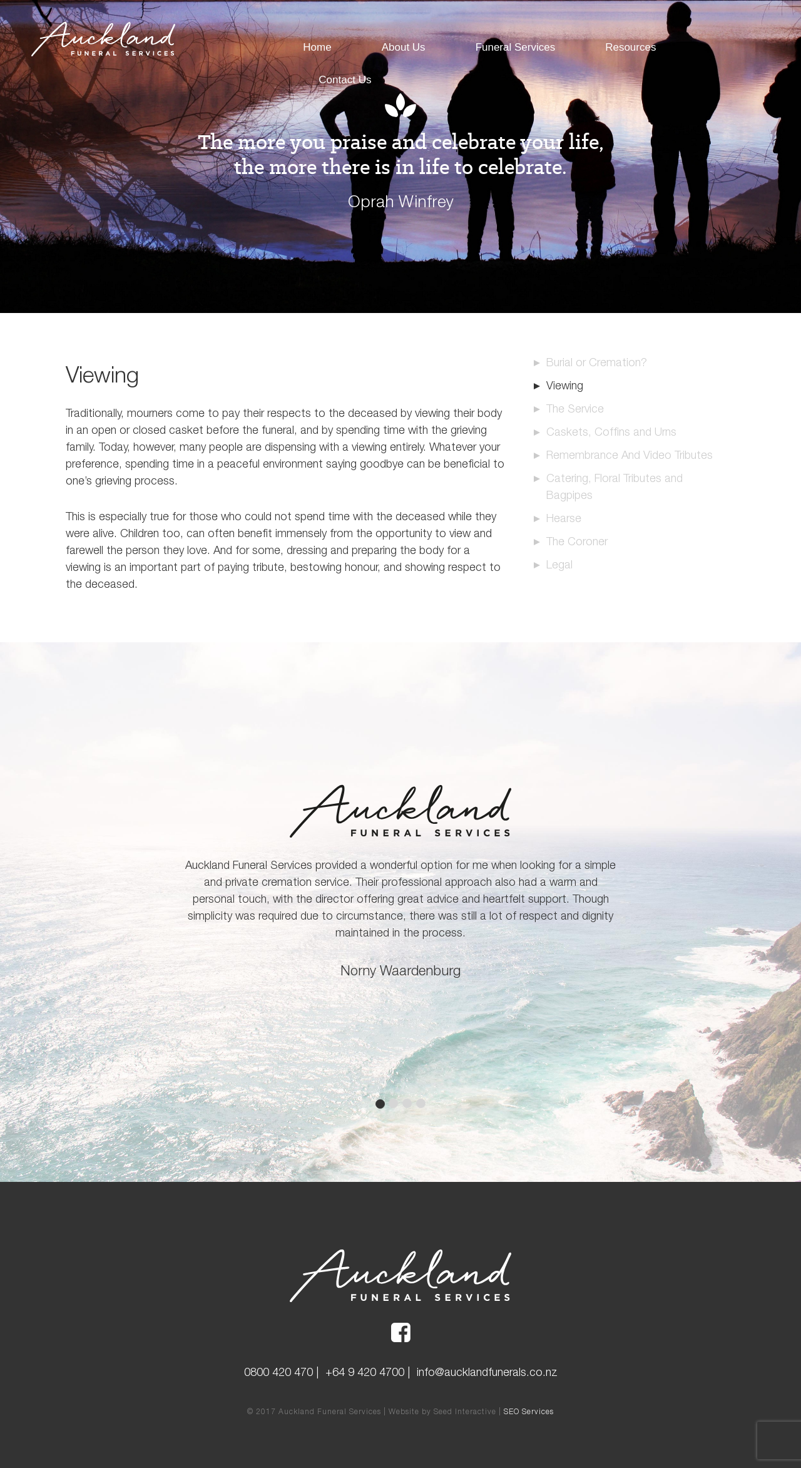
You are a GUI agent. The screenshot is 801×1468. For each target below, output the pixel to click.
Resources (630, 47)
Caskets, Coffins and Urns (611, 431)
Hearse (563, 518)
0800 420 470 (278, 1371)
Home (317, 47)
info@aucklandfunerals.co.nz (487, 1371)
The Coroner (577, 541)
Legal (559, 564)
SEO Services (529, 1411)
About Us (404, 47)
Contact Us (345, 80)
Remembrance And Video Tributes (629, 454)
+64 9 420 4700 (364, 1371)
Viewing (564, 385)
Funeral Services (516, 47)
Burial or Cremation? (596, 362)
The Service (575, 408)
